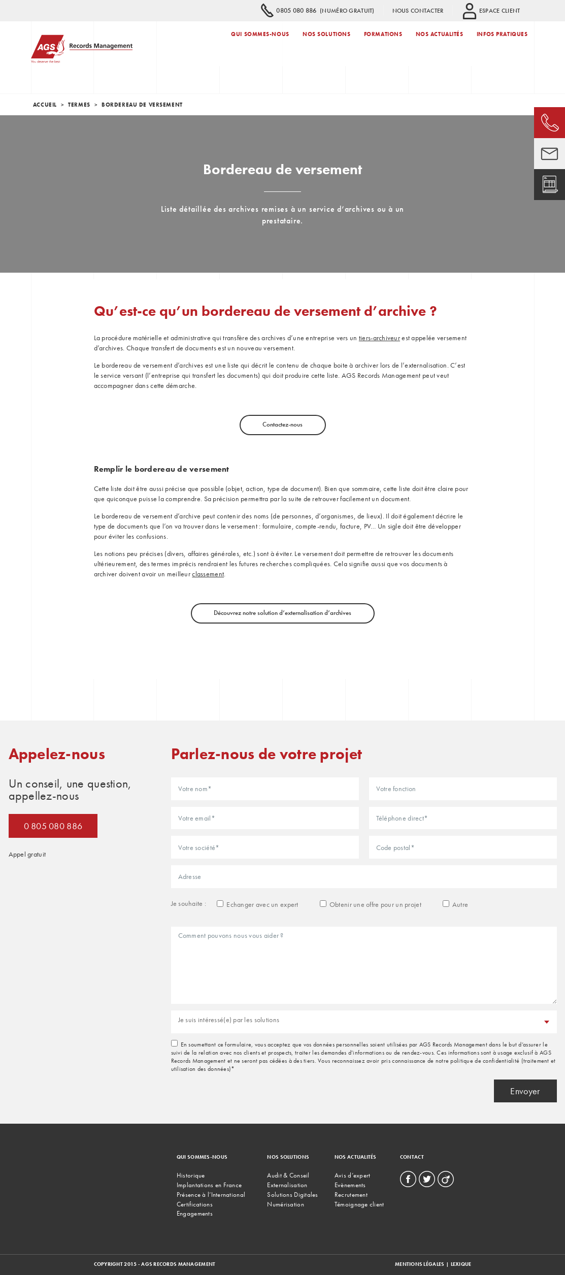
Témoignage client (359, 1204)
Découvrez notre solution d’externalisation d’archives (282, 612)
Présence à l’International (211, 1194)
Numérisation (285, 1204)
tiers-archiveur (379, 337)
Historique (191, 1175)
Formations (383, 42)
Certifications (195, 1204)
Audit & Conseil (288, 1175)
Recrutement (351, 1194)
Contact (412, 1157)
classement (208, 573)
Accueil (45, 104)
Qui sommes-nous (260, 42)
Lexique (461, 1264)
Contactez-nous (282, 424)
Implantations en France (209, 1185)
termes (79, 104)
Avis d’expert (353, 1175)
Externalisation (287, 1185)
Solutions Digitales (292, 1194)
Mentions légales (419, 1264)
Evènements (350, 1185)
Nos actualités (439, 42)
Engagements (195, 1213)
